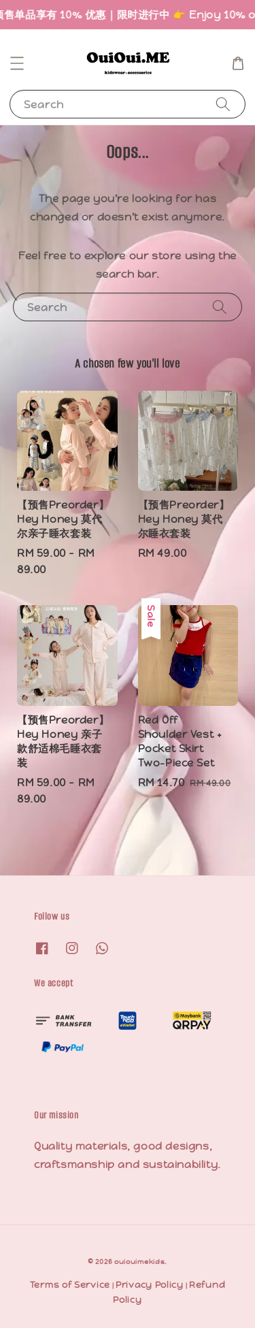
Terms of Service (70, 1285)
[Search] (223, 104)
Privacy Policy (150, 1285)
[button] (17, 63)
